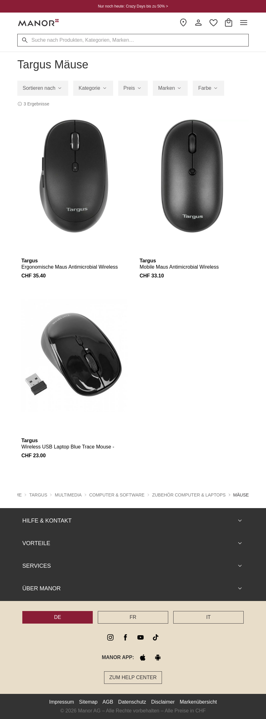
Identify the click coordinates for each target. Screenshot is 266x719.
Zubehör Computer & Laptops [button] (189, 494)
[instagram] (110, 637)
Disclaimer (163, 702)
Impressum (61, 702)
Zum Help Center (133, 677)
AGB (108, 702)
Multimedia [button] (68, 494)
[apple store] (142, 657)
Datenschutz (132, 702)
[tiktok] (155, 637)
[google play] (158, 657)
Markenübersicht (198, 702)
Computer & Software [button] (117, 494)
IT (208, 617)
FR (133, 617)
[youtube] (140, 637)
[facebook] (125, 637)
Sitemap (88, 702)
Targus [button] (38, 494)
